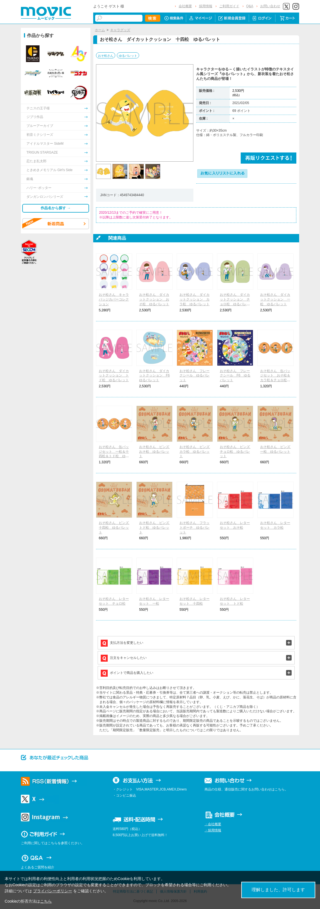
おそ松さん (105, 55)
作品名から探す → (56, 208)
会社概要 (185, 6)
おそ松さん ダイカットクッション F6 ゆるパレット (156, 375)
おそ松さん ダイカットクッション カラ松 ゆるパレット (194, 299)
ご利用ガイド (229, 6)
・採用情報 (213, 830)
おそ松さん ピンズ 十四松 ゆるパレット (115, 527)
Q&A (249, 6)
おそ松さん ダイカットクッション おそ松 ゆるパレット (154, 299)
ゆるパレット (128, 55)
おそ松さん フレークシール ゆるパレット (194, 375)
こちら (46, 901)
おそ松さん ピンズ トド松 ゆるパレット (156, 527)
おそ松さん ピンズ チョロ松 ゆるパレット (236, 451)
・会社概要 (213, 824)
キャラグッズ (120, 30)
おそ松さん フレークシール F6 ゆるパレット (235, 375)
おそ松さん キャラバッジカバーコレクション (114, 299)
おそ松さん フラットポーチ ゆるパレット (194, 527)
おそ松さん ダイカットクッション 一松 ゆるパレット (275, 299)
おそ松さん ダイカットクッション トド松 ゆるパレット (114, 375)
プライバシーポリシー (52, 891)
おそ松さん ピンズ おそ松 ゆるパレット (156, 451)
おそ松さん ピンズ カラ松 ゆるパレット (196, 451)
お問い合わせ (270, 6)
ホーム (100, 30)
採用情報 (205, 6)
